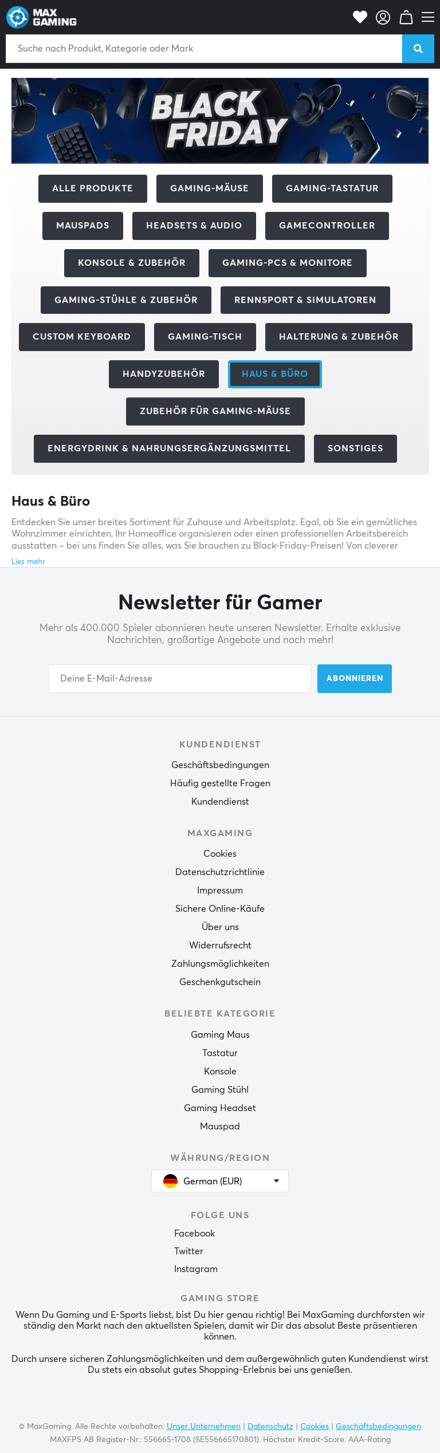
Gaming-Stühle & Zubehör (126, 300)
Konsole (220, 1071)
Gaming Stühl (220, 1089)
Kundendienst (220, 801)
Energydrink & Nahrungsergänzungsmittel (169, 448)
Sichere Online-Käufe (220, 908)
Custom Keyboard (82, 336)
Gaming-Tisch (205, 336)
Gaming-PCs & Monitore (287, 262)
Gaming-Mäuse (209, 188)
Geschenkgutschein (220, 982)
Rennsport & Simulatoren (305, 300)
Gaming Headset (220, 1108)
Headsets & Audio (194, 225)
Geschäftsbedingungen (220, 765)
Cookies (220, 854)
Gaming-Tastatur (332, 188)
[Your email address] (180, 678)
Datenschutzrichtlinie (220, 872)
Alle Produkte (92, 188)
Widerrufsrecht (220, 945)
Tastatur (220, 1053)
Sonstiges (355, 448)
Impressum (220, 890)
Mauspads (82, 225)
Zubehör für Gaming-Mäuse (215, 411)
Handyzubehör (164, 374)
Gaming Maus (220, 1034)
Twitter (188, 1251)
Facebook (194, 1233)
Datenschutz (270, 1427)
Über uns (220, 927)
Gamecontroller (327, 225)
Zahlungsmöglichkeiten (220, 963)
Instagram (196, 1269)
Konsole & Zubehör (132, 262)
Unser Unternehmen (204, 1427)
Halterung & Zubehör (339, 336)
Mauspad (220, 1126)
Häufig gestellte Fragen (220, 783)
